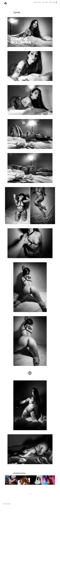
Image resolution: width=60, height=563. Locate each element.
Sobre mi (46, 2)
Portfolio (35, 2)
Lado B (43, 2)
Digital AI (39, 2)
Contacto (50, 2)
